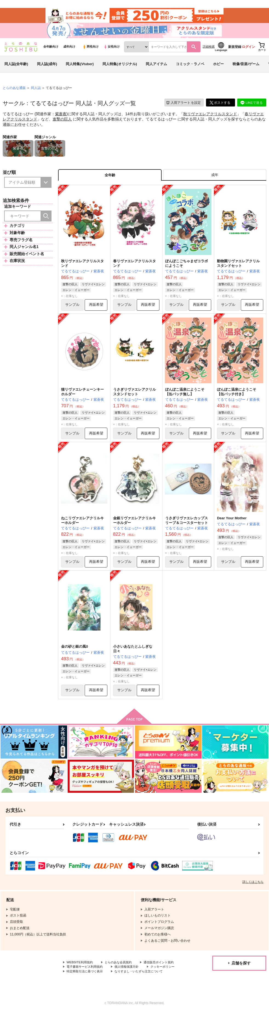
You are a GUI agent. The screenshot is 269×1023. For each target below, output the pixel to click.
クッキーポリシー (118, 976)
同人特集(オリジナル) (119, 67)
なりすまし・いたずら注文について (144, 981)
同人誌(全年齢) (16, 67)
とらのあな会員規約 (121, 967)
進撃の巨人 (62, 122)
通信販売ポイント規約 (83, 972)
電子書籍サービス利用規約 (131, 972)
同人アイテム (156, 67)
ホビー (218, 67)
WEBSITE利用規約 (81, 967)
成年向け (69, 49)
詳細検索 (209, 49)
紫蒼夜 (61, 116)
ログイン (248, 49)
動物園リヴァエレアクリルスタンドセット (238, 267)
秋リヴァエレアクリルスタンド (210, 116)
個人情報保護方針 (80, 976)
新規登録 (234, 49)
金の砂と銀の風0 (74, 651)
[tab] (214, 178)
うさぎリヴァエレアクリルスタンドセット (134, 395)
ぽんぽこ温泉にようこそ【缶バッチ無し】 (184, 395)
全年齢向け (50, 49)
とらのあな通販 (14, 91)
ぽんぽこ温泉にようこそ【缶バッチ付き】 (236, 395)
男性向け (90, 49)
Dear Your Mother (232, 522)
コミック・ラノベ (190, 67)
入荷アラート (183, 105)
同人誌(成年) (47, 67)
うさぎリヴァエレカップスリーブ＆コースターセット (186, 524)
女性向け (112, 49)
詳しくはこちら (253, 887)
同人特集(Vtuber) (80, 67)
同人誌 (36, 91)
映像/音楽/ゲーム (246, 67)
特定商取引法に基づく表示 (86, 981)
